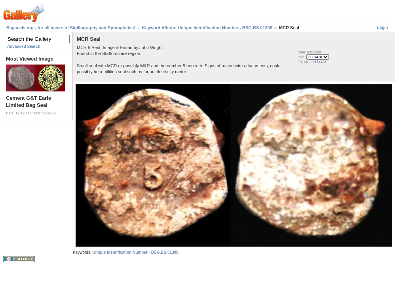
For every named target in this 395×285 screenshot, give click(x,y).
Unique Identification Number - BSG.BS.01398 (135, 252)
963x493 (320, 62)
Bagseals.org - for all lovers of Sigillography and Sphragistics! (70, 27)
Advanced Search (23, 46)
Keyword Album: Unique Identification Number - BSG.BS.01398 (207, 27)
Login (382, 27)
